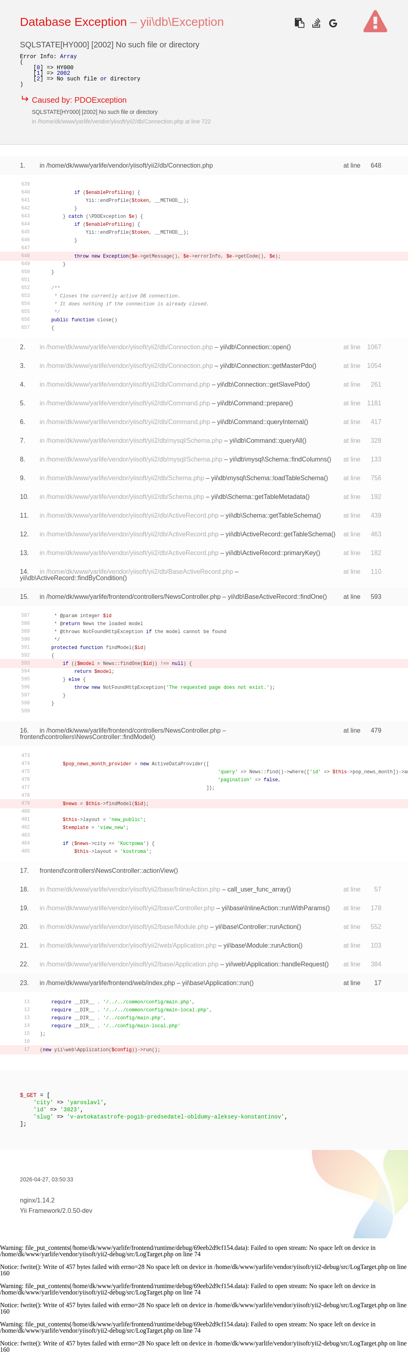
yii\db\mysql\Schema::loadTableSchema (267, 478)
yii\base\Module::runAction (261, 945)
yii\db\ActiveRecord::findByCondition (71, 578)
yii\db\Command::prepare (253, 403)
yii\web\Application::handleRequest (275, 964)
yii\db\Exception (182, 21)
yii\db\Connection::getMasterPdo (266, 365)
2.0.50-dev (77, 1210)
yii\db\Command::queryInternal (260, 421)
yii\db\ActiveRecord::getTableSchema (278, 534)
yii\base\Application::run (215, 983)
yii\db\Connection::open (253, 347)
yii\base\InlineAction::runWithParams (274, 908)
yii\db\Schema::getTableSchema (271, 515)
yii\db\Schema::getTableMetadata (258, 496)
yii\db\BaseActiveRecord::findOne (275, 596)
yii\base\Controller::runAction (256, 926)
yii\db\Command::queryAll (266, 440)
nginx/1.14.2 (37, 1200)
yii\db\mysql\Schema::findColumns (278, 459)
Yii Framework (40, 1210)
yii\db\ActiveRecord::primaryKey (271, 552)
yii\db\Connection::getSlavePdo (261, 384)
